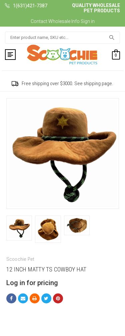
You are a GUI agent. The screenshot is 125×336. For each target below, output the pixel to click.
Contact (39, 21)
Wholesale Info (64, 21)
